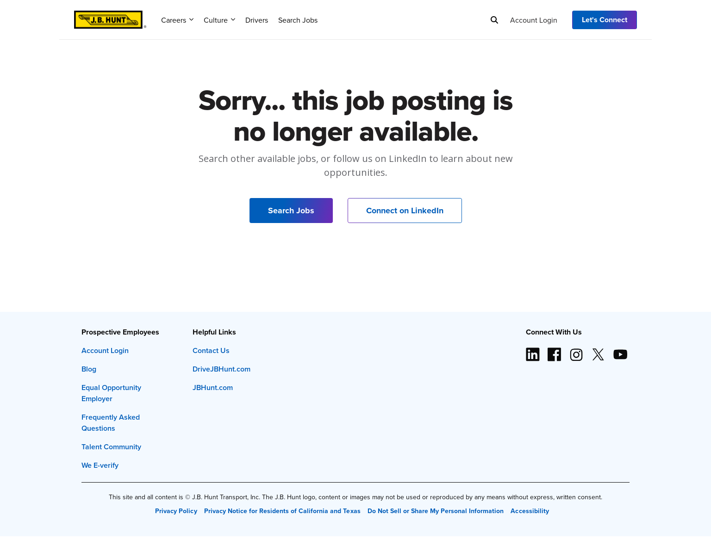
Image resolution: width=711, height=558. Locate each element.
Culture (219, 20)
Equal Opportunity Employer (111, 393)
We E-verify (99, 465)
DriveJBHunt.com (221, 369)
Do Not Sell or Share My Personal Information (436, 511)
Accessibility (530, 511)
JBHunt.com (213, 387)
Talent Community (111, 446)
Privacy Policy (176, 511)
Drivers (256, 20)
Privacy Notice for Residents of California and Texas (282, 511)
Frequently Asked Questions (110, 423)
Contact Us (211, 350)
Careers (177, 20)
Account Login (533, 20)
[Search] (494, 20)
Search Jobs (298, 20)
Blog (88, 369)
